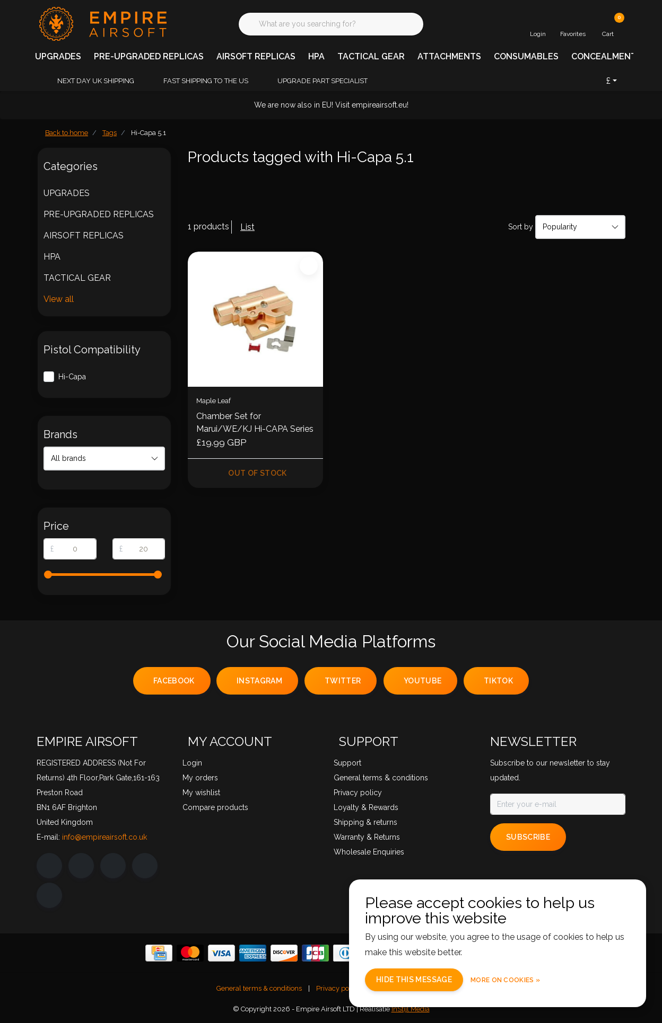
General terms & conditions (259, 988)
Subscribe (528, 837)
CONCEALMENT (604, 56)
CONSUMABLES (526, 56)
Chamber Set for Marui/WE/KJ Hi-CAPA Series (254, 422)
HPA (316, 56)
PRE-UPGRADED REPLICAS (149, 56)
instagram (259, 681)
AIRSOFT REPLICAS (255, 56)
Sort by (520, 227)
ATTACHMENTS (449, 56)
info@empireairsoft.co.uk (104, 837)
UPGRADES (58, 56)
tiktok (498, 681)
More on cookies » (505, 980)
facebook (174, 681)
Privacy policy (338, 988)
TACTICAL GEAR (371, 56)
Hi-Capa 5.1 (148, 133)
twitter (343, 681)
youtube (422, 681)
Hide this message (414, 979)
